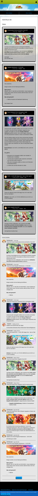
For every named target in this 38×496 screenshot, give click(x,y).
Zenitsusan (9, 31)
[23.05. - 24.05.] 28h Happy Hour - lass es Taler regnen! (19, 176)
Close (8, 494)
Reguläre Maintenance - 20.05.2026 (24, 436)
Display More (19, 477)
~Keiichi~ (9, 324)
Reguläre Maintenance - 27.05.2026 (15, 67)
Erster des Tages (19, 325)
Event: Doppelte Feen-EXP (13, 207)
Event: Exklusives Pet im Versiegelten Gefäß (17, 112)
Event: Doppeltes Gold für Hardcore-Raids (24, 384)
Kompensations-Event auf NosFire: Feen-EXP (17, 30)
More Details (3, 494)
